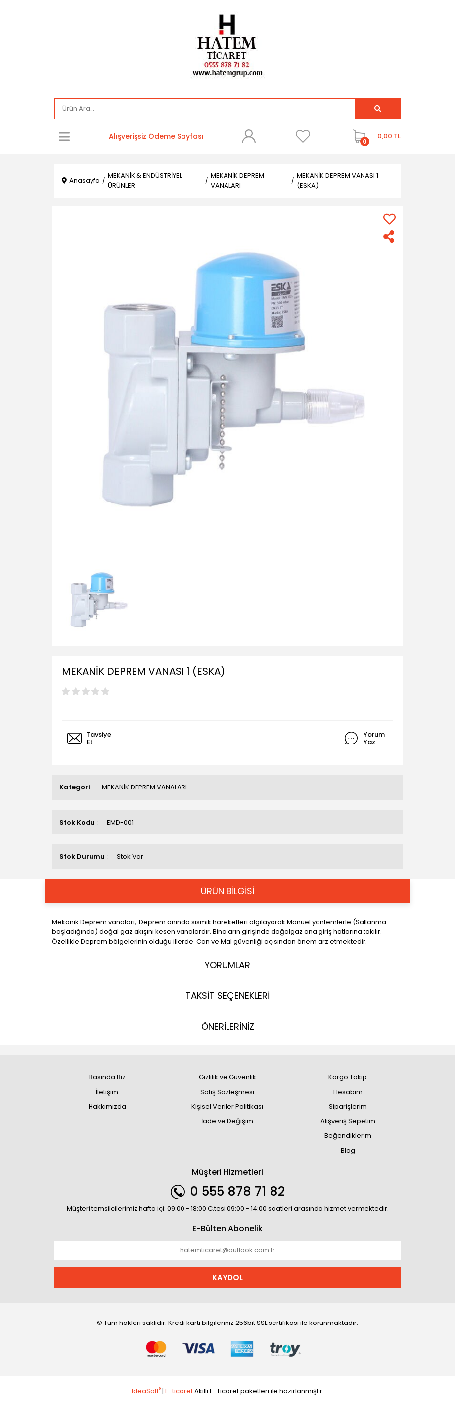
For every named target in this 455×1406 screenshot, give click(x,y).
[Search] (205, 109)
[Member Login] (249, 136)
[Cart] (374, 136)
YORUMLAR (227, 965)
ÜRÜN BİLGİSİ (227, 891)
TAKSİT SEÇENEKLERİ (227, 996)
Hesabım (348, 1092)
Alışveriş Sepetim (347, 1121)
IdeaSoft (146, 1391)
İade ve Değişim (227, 1121)
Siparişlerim (348, 1106)
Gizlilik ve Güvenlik (227, 1077)
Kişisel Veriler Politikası (227, 1106)
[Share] (389, 236)
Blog (348, 1150)
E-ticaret (179, 1391)
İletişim (107, 1092)
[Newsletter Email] (227, 1250)
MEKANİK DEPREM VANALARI (144, 787)
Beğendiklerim (347, 1135)
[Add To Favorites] (389, 219)
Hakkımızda (107, 1106)
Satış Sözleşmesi (227, 1092)
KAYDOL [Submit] (227, 1277)
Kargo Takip (347, 1077)
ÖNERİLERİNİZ (227, 1026)
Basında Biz (107, 1077)
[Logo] (227, 44)
